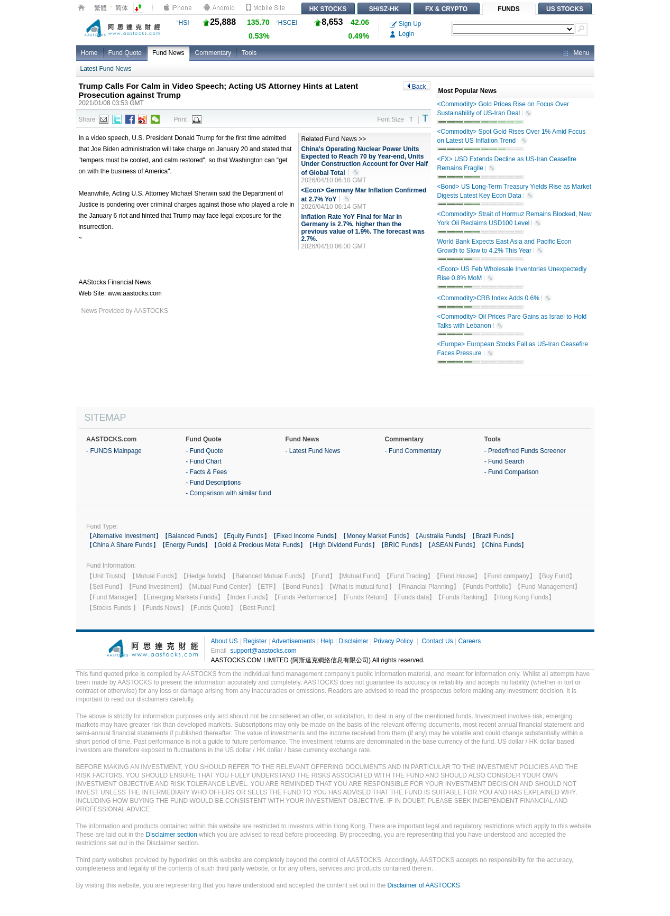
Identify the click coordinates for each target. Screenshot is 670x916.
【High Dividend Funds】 (342, 545)
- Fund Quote (204, 451)
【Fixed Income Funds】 (305, 536)
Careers (469, 641)
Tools (249, 53)
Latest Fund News (106, 68)
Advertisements (293, 641)
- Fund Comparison (511, 472)
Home (89, 53)
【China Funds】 (503, 545)
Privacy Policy (393, 641)
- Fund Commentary (413, 451)
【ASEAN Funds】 (452, 545)
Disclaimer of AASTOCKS (424, 885)
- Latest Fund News (312, 451)
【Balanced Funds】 (191, 536)
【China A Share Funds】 (122, 545)
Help (327, 641)
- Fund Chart (203, 461)
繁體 (100, 8)
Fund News (168, 53)
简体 (121, 8)
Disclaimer (353, 641)
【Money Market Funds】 (376, 536)
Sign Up (405, 23)
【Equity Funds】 (245, 536)
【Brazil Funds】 (493, 536)
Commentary (213, 53)
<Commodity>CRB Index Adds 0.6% (494, 298)
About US (224, 641)
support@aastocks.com (263, 650)
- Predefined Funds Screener (525, 451)
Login (402, 34)
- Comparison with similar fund (228, 493)
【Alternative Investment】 (124, 536)
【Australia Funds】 (440, 536)
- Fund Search (504, 461)
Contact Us (437, 641)
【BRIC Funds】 (401, 545)
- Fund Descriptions (213, 482)
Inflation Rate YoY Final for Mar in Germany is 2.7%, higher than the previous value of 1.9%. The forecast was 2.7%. (363, 228)
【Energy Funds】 (185, 545)
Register (255, 641)
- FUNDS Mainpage (114, 451)
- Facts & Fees (206, 472)
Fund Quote (125, 53)
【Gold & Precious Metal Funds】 (258, 545)
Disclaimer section (171, 834)
